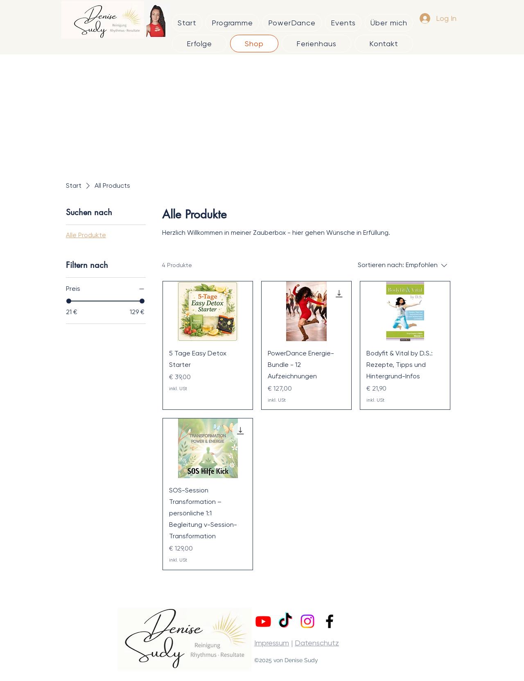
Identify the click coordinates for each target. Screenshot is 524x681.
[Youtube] (263, 621)
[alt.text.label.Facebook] (330, 621)
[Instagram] (307, 621)
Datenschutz (317, 642)
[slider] (69, 301)
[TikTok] (285, 621)
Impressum (271, 642)
